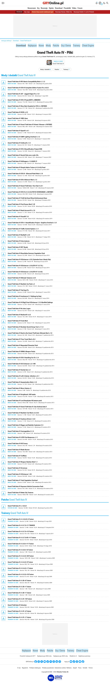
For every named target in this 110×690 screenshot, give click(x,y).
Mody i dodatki (45, 69)
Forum (80, 8)
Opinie (51, 8)
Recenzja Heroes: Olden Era (63, 12)
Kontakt (85, 669)
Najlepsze (31, 45)
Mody (48, 45)
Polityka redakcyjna (35, 669)
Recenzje (44, 8)
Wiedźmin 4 (73, 657)
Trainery (78, 45)
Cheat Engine (90, 45)
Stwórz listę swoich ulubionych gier (42, 12)
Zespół (75, 669)
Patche (55, 45)
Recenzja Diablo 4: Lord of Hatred (84, 12)
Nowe (40, 45)
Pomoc (91, 669)
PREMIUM (19, 12)
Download (58, 8)
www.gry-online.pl (6, 40)
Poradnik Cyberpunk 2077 (27, 657)
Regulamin (25, 669)
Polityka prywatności (48, 669)
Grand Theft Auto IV (25, 40)
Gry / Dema (66, 45)
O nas (19, 669)
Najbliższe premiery (84, 657)
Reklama (69, 669)
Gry (38, 8)
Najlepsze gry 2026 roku (44, 657)
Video (74, 8)
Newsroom (32, 8)
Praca (79, 669)
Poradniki (67, 8)
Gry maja (27, 12)
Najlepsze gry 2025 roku (60, 657)
